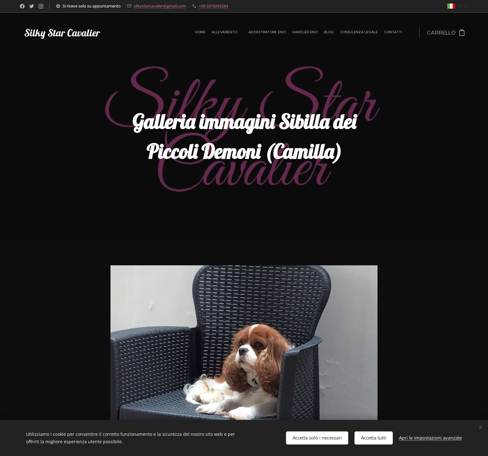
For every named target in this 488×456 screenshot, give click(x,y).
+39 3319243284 (213, 6)
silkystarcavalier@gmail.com (160, 6)
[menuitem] (353, 32)
